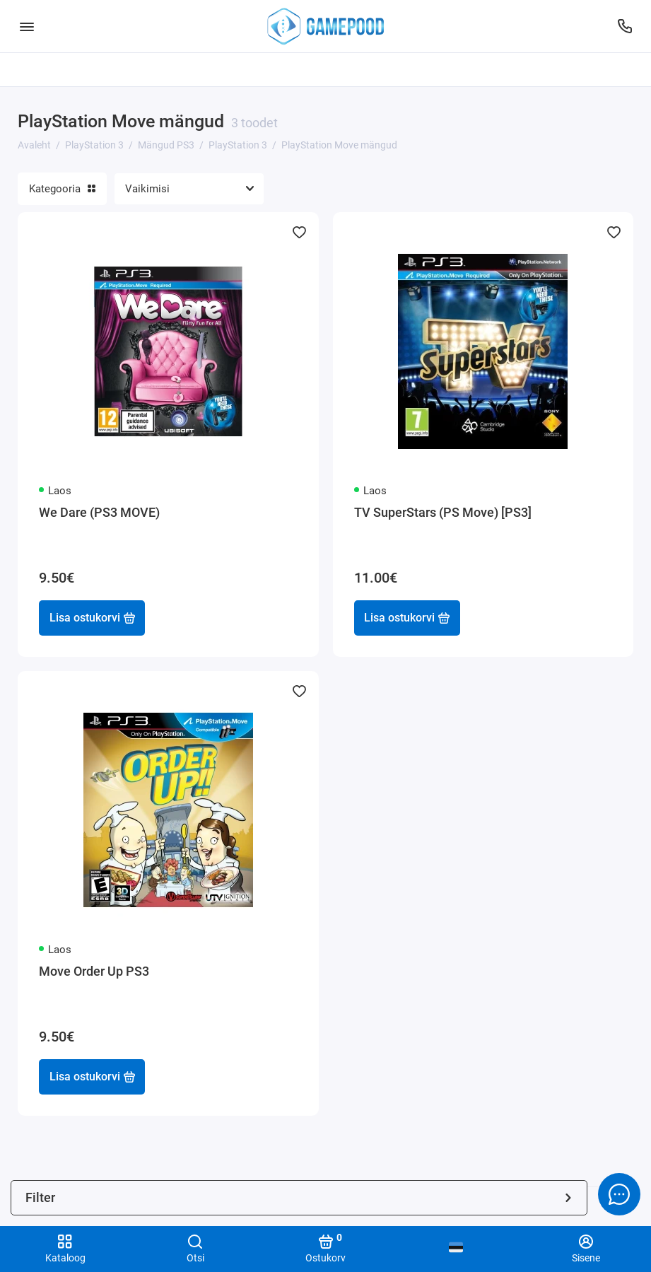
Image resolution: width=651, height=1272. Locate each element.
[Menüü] (26, 26)
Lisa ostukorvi (92, 617)
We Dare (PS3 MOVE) (99, 512)
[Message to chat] (619, 1194)
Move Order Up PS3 (94, 971)
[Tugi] (624, 26)
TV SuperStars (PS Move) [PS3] (443, 512)
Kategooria (62, 188)
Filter (299, 1197)
